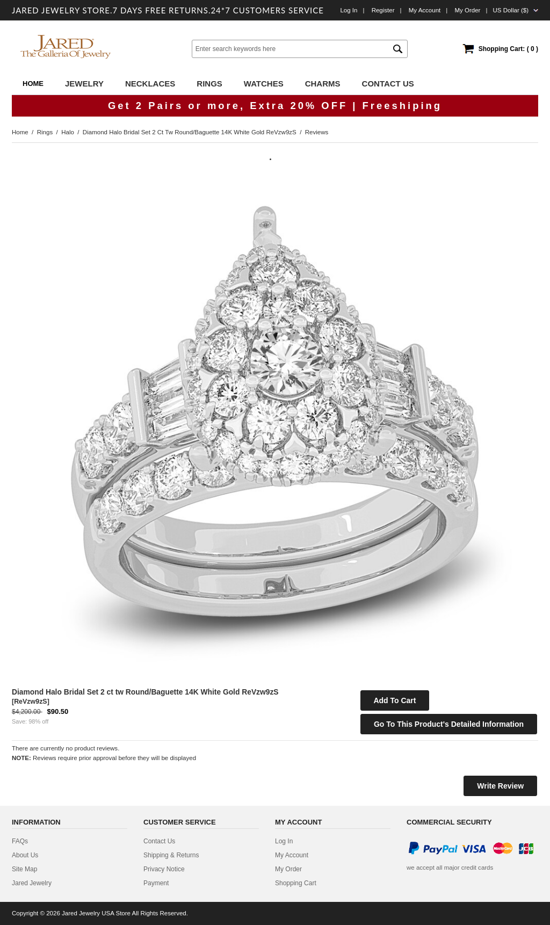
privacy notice (164, 869)
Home (33, 84)
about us (25, 855)
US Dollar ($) (511, 10)
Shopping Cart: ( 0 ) (508, 49)
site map (24, 869)
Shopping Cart (295, 883)
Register (383, 10)
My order (467, 10)
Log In (348, 10)
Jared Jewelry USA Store (96, 913)
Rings (45, 132)
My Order (288, 869)
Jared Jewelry (32, 883)
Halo (67, 132)
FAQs (20, 841)
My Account (425, 10)
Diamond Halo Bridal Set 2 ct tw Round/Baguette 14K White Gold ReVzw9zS (189, 132)
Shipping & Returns (171, 855)
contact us (159, 841)
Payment (156, 883)
